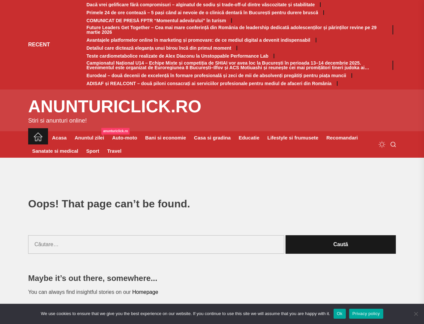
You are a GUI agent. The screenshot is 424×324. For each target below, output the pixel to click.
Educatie (248, 137)
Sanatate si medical (55, 151)
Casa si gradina (212, 137)
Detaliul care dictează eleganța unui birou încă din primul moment (158, 48)
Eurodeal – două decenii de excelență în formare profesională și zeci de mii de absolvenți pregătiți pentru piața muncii (216, 75)
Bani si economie (165, 137)
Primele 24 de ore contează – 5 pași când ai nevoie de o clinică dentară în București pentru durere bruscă (202, 12)
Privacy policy (366, 313)
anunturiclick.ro (114, 106)
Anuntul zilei (91, 135)
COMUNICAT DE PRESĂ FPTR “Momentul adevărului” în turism (156, 20)
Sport (92, 151)
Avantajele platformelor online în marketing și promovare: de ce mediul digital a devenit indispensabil (198, 40)
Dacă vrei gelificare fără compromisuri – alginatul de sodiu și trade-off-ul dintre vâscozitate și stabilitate (200, 4)
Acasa (59, 137)
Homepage (145, 292)
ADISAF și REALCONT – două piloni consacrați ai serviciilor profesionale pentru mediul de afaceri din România (209, 83)
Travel (114, 151)
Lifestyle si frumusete (292, 137)
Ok (340, 313)
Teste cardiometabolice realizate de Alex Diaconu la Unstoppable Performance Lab (177, 56)
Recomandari (342, 137)
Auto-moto (124, 137)
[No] (415, 313)
